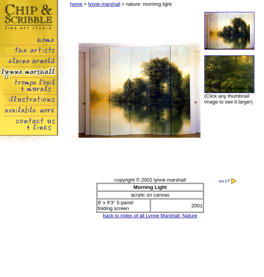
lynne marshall (104, 4)
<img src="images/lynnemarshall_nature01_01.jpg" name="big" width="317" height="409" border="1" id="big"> (140, 90)
